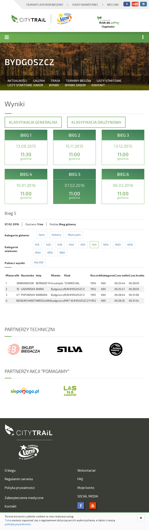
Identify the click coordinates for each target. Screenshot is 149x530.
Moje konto (85, 487)
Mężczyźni (74, 234)
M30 (130, 244)
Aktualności (17, 80)
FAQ (80, 479)
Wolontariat (86, 470)
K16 (37, 244)
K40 (71, 244)
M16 (105, 244)
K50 (83, 244)
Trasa (55, 80)
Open (42, 234)
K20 (48, 244)
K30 (60, 244)
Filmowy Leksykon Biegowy (45, 4)
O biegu (10, 470)
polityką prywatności (18, 524)
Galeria (39, 80)
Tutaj (8, 520)
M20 (118, 244)
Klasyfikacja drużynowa (96, 122)
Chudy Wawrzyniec (85, 4)
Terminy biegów (78, 80)
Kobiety (56, 234)
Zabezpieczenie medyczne (24, 498)
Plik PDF (39, 262)
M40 (38, 252)
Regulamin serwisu (19, 479)
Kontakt (98, 85)
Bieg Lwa (113, 4)
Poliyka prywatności (20, 487)
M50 (50, 252)
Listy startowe (109, 80)
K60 (94, 244)
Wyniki (54, 85)
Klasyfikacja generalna (33, 122)
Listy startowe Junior (25, 85)
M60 (62, 252)
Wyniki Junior (75, 85)
